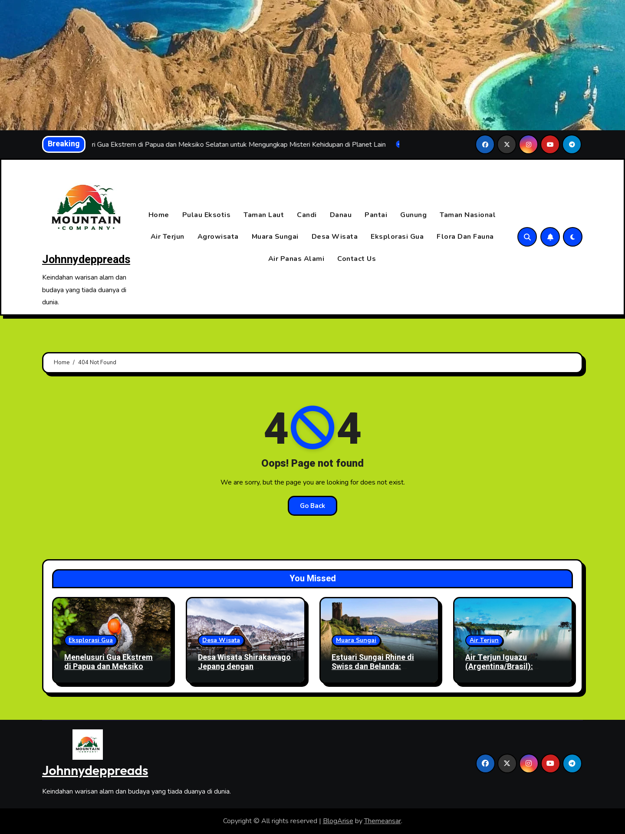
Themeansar (382, 821)
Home (158, 215)
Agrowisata (218, 237)
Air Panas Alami (296, 259)
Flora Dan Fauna (465, 237)
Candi (307, 215)
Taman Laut (263, 215)
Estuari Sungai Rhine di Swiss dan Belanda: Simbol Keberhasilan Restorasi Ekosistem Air (375, 672)
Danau (341, 215)
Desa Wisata (335, 237)
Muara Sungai (275, 237)
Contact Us (356, 259)
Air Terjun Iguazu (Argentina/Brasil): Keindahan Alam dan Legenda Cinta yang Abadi (512, 672)
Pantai (376, 215)
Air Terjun (167, 237)
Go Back (312, 505)
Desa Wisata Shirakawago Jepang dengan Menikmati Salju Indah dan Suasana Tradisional (245, 672)
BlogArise (338, 821)
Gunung (413, 215)
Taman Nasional (468, 215)
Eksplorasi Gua (397, 237)
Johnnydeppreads (86, 260)
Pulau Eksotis (206, 215)
